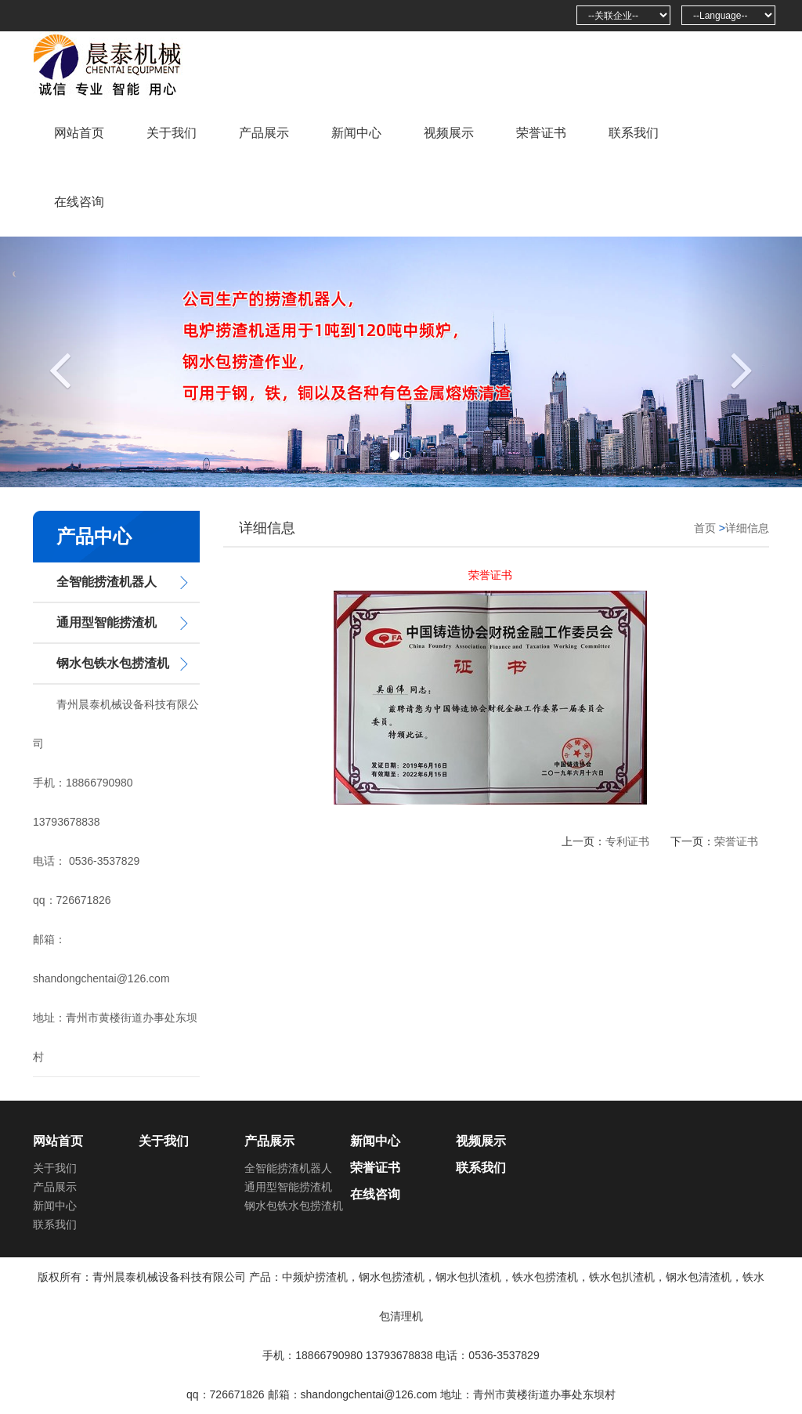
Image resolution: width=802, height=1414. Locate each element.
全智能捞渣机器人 (106, 581)
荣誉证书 (541, 132)
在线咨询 (79, 201)
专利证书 (627, 841)
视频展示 (449, 132)
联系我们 (634, 132)
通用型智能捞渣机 (106, 622)
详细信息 (747, 528)
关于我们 (171, 132)
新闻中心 (356, 132)
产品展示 (264, 132)
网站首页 (79, 132)
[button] (60, 362)
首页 (705, 528)
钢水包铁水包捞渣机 (112, 663)
